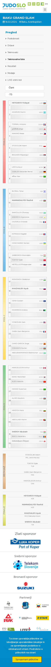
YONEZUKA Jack (18, 322)
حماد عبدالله (16, 176)
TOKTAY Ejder (17, 260)
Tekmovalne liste (16, 59)
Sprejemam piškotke (27, 659)
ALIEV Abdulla (17, 381)
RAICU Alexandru (19, 436)
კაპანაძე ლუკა (17, 129)
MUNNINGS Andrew (20, 310)
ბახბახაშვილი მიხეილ (20, 441)
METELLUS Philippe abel (21, 264)
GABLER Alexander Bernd (22, 172)
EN (46, 4)
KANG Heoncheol (18, 377)
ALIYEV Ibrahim (18, 398)
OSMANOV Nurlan (19, 348)
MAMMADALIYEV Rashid (22, 200)
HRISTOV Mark (18, 410)
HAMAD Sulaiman (19, 389)
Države (10, 45)
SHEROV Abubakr (20, 432)
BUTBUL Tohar (18, 191)
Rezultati (11, 66)
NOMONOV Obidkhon (21, 279)
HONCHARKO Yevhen (20, 243)
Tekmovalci (12, 52)
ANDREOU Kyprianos (20, 217)
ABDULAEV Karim (19, 419)
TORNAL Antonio (19, 124)
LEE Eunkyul (17, 167)
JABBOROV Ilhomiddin (21, 255)
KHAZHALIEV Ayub (20, 288)
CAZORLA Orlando (19, 222)
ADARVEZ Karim (19, 112)
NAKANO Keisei (18, 133)
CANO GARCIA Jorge (20, 343)
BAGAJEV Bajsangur (20, 155)
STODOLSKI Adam (19, 146)
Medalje (11, 73)
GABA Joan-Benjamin (21, 331)
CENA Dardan (17, 301)
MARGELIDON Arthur (21, 368)
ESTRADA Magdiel (19, 234)
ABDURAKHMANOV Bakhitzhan (25, 353)
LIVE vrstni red (14, 80)
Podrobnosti (13, 38)
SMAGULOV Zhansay (20, 212)
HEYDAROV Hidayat (20, 103)
